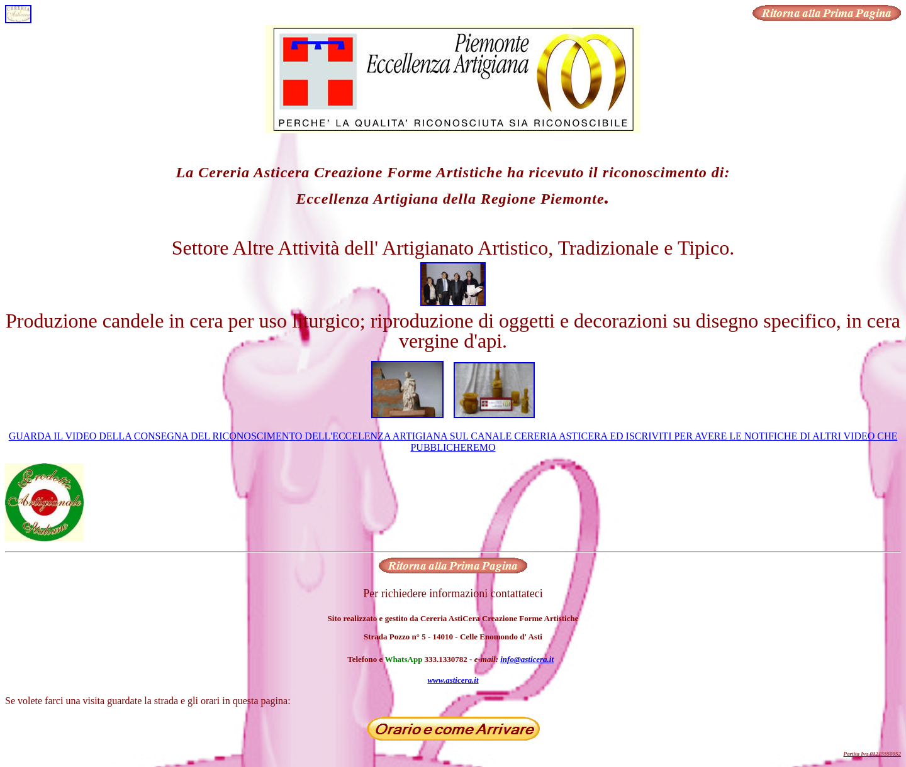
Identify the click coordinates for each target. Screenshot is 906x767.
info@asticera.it (527, 659)
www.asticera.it (452, 680)
